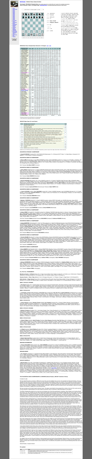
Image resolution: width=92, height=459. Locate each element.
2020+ (14, 10)
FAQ (13, 35)
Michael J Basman (24, 90)
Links (14, 33)
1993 (50, 45)
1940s (14, 17)
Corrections (15, 34)
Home (14, 8)
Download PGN (43, 5)
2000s (14, 12)
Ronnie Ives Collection (15, 32)
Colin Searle (54, 367)
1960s (14, 15)
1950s (14, 16)
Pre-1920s (15, 20)
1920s (14, 19)
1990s (14, 13)
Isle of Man (15, 30)
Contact (14, 36)
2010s (14, 11)
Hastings (14, 27)
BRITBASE (23, 1)
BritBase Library (14, 26)
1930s (14, 18)
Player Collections (15, 22)
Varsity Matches (14, 29)
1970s (14, 14)
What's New (15, 9)
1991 (47, 45)
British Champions (15, 24)
